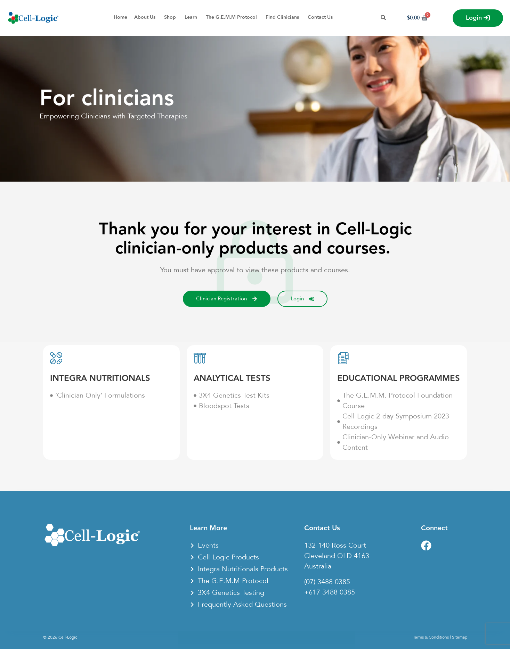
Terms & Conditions (431, 637)
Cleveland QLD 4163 (336, 556)
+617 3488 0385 (329, 592)
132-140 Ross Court (335, 545)
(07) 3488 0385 (327, 582)
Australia (317, 566)
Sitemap (459, 637)
